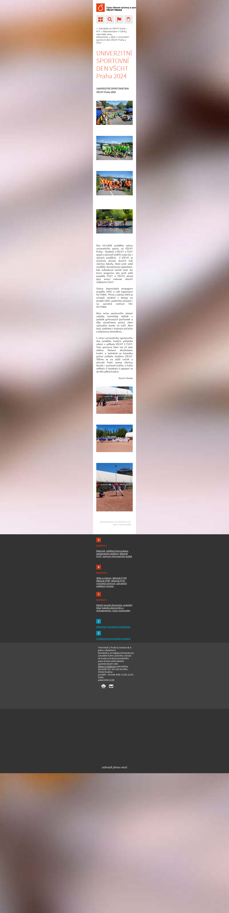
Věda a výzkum (123, 875)
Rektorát (80, 875)
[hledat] (136, 14)
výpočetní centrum (125, 880)
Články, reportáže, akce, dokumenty (109, 33)
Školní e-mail (123, 2)
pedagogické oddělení (87, 878)
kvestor (130, 883)
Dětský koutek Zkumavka (89, 902)
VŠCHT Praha (59, 33)
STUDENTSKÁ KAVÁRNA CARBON (133, 909)
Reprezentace (82, 33)
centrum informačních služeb (97, 880)
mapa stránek (166, 2)
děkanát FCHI (138, 878)
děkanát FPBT (123, 878)
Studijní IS (138, 2)
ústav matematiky (101, 907)
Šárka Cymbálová (166, 882)
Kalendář (150, 2)
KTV (70, 33)
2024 (132, 33)
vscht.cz (180, 2)
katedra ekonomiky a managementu (90, 906)
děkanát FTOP (139, 875)
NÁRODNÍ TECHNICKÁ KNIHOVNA (133, 897)
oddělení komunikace (97, 875)
